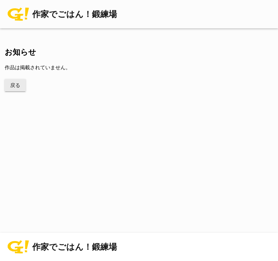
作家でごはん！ (74, 14)
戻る (15, 85)
